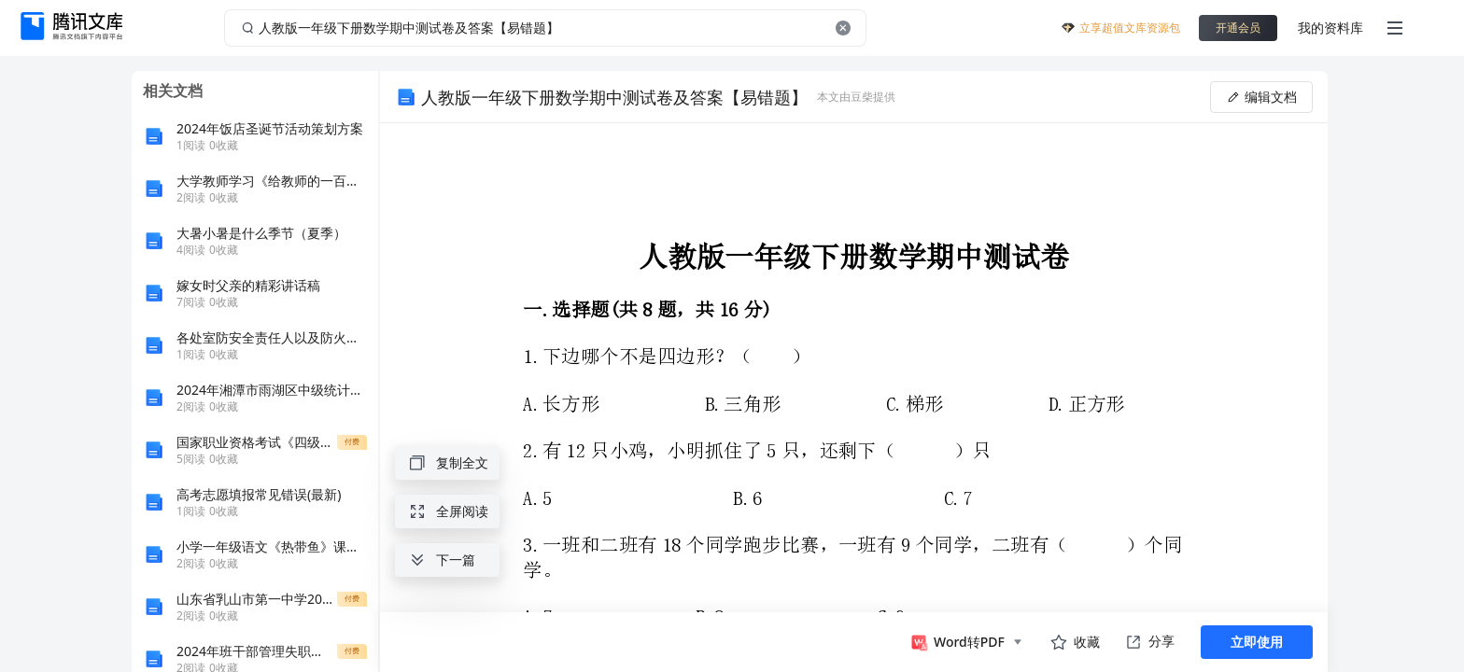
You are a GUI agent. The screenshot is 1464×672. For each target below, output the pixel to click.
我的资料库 (1330, 27)
